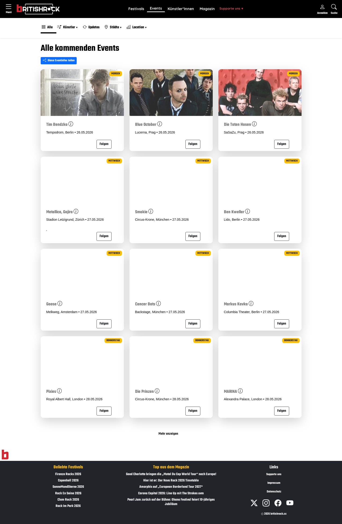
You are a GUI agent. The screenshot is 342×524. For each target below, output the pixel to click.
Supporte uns (231, 8)
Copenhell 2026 (68, 480)
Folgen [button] (104, 144)
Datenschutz (274, 491)
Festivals (136, 8)
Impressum (273, 483)
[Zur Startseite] (5, 454)
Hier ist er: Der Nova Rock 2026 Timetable (171, 480)
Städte (112, 27)
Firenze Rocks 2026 (68, 474)
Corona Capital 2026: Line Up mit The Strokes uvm (171, 493)
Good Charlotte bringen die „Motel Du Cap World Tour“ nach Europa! (171, 474)
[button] (136, 9)
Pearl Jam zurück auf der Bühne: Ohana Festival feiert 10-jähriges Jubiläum (171, 502)
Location (136, 27)
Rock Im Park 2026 (68, 506)
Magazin (207, 8)
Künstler (66, 27)
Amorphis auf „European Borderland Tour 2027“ (171, 487)
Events (156, 8)
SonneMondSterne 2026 (68, 487)
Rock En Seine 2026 (68, 493)
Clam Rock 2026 (68, 499)
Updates (91, 27)
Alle (47, 27)
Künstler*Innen (181, 8)
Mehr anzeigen (168, 434)
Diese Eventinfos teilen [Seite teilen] (59, 60)
